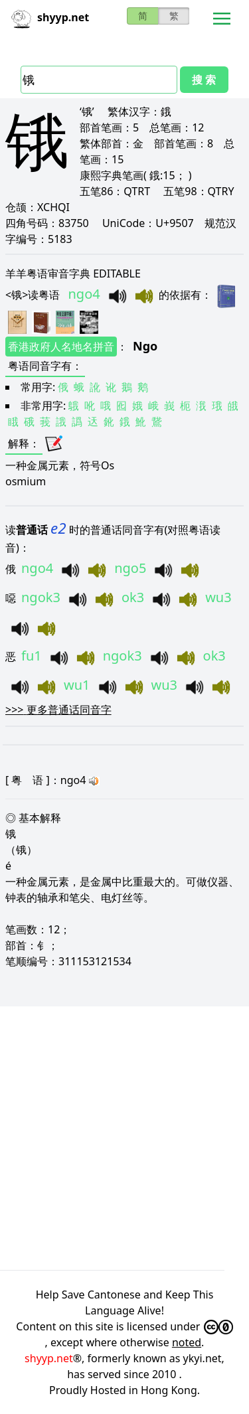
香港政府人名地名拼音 (61, 346)
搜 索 (204, 79)
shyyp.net (49, 1358)
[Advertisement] (124, 1136)
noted (186, 1342)
